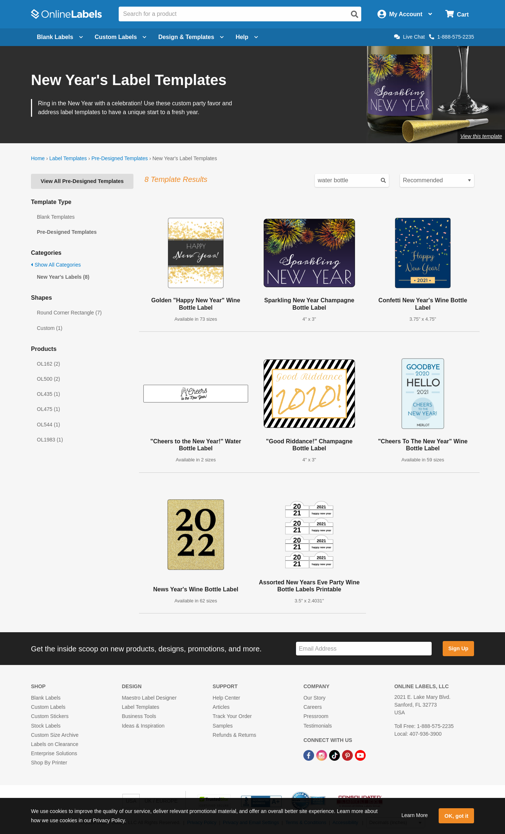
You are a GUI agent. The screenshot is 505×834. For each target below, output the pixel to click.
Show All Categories (56, 265)
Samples (223, 726)
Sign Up (458, 648)
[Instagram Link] (322, 755)
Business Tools (139, 716)
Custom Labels (48, 707)
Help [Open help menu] (247, 37)
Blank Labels (45, 698)
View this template (481, 136)
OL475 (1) (48, 409)
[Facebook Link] (309, 755)
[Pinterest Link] (348, 755)
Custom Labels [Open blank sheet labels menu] (121, 37)
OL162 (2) (48, 364)
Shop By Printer (49, 763)
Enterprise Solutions (54, 753)
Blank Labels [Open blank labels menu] (60, 37)
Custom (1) (49, 328)
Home (38, 158)
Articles (221, 707)
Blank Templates (55, 217)
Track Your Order (232, 716)
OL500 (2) (48, 379)
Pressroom (315, 716)
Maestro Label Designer (149, 698)
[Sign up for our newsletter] (364, 648)
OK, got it (457, 816)
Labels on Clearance (54, 744)
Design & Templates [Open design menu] (191, 37)
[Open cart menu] (457, 14)
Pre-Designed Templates (119, 158)
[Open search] (354, 14)
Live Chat (409, 36)
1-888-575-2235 (451, 37)
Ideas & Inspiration (143, 726)
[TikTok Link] (335, 755)
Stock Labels (45, 726)
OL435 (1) (48, 394)
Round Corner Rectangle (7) (69, 313)
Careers (312, 707)
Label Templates (68, 158)
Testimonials (317, 726)
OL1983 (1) (50, 440)
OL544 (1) (48, 424)
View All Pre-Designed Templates (82, 181)
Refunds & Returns (234, 735)
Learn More (414, 815)
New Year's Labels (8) (63, 277)
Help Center (226, 698)
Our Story (314, 698)
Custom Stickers (50, 716)
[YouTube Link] (360, 755)
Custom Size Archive (55, 735)
